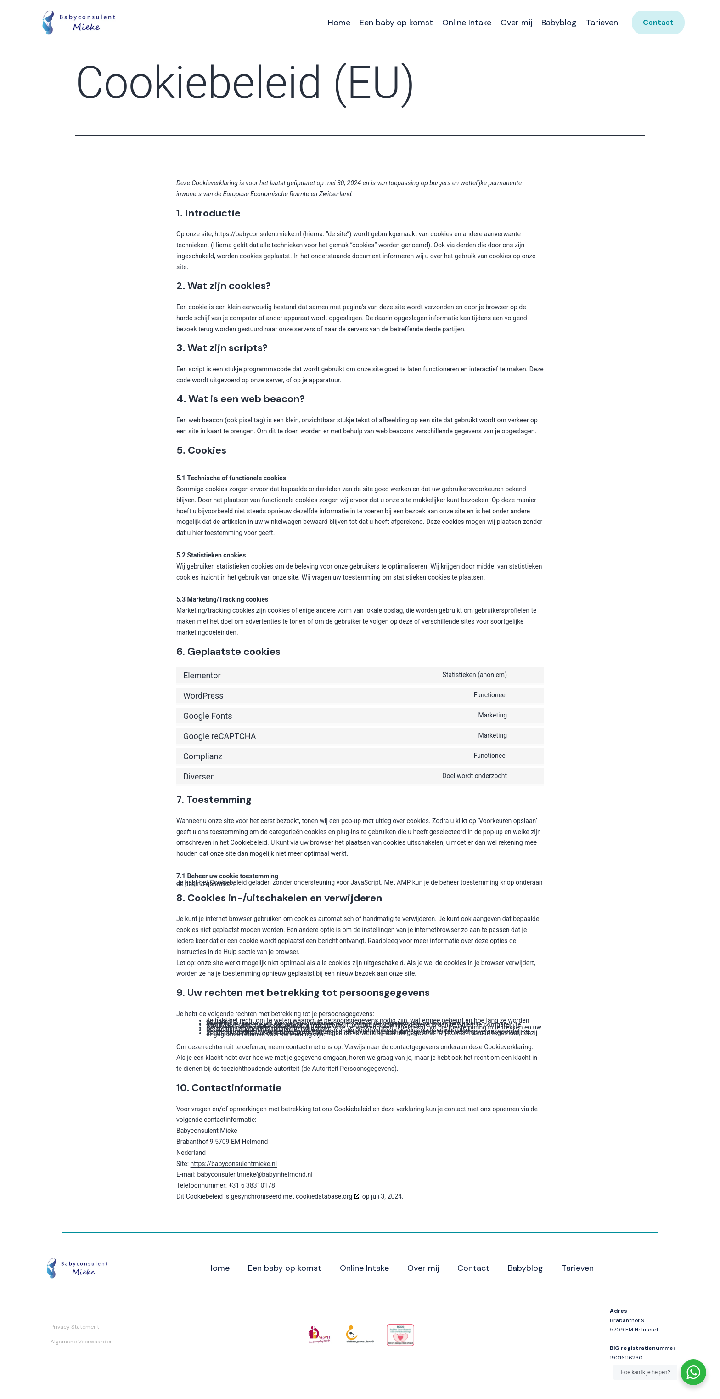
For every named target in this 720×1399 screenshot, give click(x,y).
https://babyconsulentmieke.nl (257, 234)
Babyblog (559, 22)
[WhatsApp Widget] (693, 1372)
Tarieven (602, 22)
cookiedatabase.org (324, 1196)
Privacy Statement (75, 1327)
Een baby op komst (396, 22)
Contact (473, 1268)
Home (339, 22)
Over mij (516, 22)
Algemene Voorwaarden (82, 1341)
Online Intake (466, 22)
